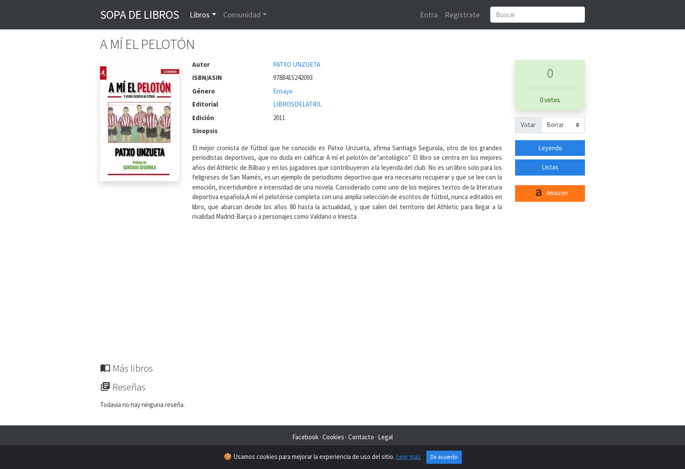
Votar (528, 125)
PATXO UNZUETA (296, 64)
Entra (429, 15)
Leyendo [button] (550, 148)
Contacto (361, 437)
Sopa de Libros (139, 14)
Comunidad (242, 15)
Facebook (305, 437)
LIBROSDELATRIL (297, 104)
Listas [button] (550, 167)
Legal (385, 437)
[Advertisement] (342, 297)
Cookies (333, 437)
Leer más (408, 456)
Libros (200, 15)
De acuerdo (444, 457)
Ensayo (283, 91)
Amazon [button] (550, 193)
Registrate (462, 15)
